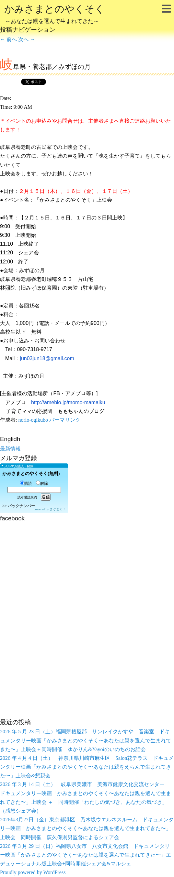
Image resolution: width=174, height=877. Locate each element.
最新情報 (10, 448)
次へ (26, 39)
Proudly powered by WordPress (32, 872)
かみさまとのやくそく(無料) (31, 473)
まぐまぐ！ (58, 509)
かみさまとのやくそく (54, 15)
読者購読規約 (27, 497)
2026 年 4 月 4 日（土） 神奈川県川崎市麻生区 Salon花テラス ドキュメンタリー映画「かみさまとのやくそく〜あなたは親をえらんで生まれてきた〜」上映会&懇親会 (87, 766)
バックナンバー (21, 506)
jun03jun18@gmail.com (47, 358)
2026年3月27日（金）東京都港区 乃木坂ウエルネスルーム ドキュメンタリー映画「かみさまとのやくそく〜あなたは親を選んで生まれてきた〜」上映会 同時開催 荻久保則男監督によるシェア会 (87, 828)
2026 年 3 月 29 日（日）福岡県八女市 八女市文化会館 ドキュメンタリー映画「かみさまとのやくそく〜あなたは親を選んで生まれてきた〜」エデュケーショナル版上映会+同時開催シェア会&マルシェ (85, 854)
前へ (8, 39)
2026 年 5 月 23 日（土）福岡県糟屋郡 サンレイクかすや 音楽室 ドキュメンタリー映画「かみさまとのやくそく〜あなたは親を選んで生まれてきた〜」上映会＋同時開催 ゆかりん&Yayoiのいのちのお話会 (85, 740)
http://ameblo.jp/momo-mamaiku (68, 402)
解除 (42, 483)
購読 (26, 483)
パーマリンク (64, 420)
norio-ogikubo (33, 420)
